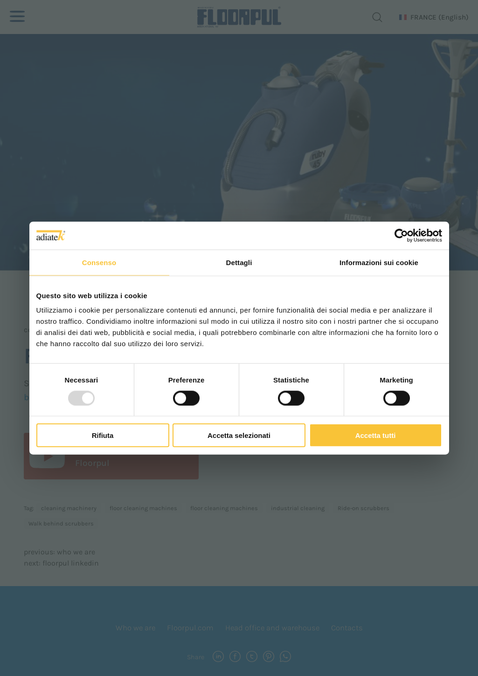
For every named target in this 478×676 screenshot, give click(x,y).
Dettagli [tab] (239, 262)
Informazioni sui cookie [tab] (378, 262)
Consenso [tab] (99, 262)
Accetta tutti (375, 435)
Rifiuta (103, 435)
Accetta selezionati (239, 435)
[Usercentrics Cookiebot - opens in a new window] (401, 235)
